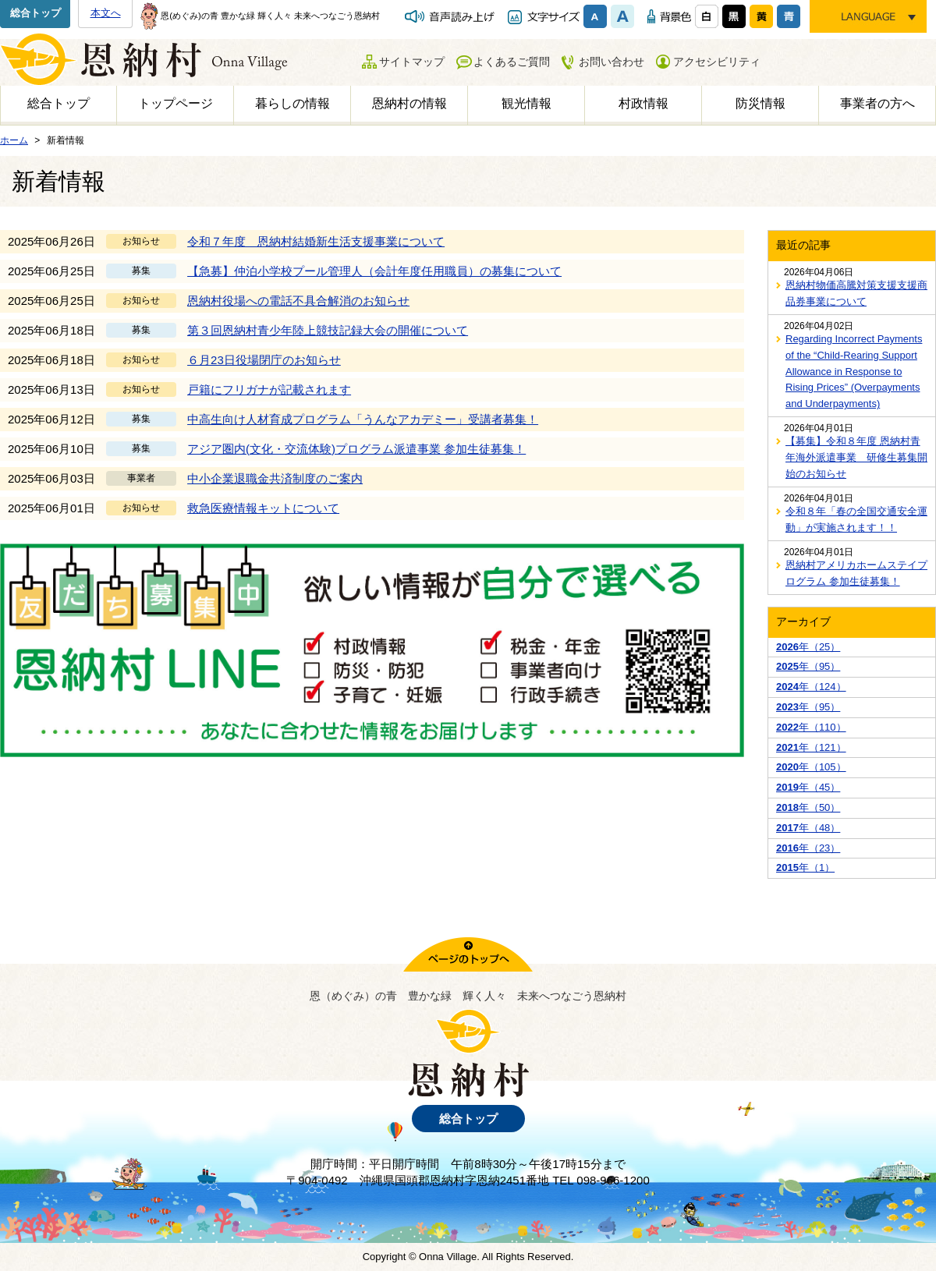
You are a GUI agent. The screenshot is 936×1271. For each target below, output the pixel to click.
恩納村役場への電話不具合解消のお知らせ (298, 300)
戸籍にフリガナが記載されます (269, 389)
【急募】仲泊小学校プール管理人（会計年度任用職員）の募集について (374, 271)
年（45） (808, 787)
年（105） (811, 767)
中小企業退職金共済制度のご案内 (275, 478)
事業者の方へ (877, 103)
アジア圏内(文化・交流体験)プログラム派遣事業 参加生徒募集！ (356, 448)
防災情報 (760, 103)
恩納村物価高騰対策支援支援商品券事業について (856, 293)
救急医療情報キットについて (263, 508)
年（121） (811, 747)
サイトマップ (412, 61)
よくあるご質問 (511, 61)
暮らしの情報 (292, 103)
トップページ (175, 103)
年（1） (805, 867)
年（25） (808, 647)
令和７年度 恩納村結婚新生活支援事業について (316, 241)
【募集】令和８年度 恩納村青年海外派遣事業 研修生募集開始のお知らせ (856, 457)
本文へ (105, 13)
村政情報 (643, 103)
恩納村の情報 (409, 103)
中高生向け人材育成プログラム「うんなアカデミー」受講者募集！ (362, 419)
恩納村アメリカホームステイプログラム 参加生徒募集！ (856, 573)
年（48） (808, 828)
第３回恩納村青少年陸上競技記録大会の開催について (327, 330)
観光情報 (526, 103)
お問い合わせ (611, 61)
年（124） (811, 686)
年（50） (808, 807)
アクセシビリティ (716, 61)
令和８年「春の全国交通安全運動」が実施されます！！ (856, 519)
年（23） (808, 848)
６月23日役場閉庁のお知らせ (264, 359)
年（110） (811, 727)
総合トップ (35, 13)
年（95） (808, 666)
